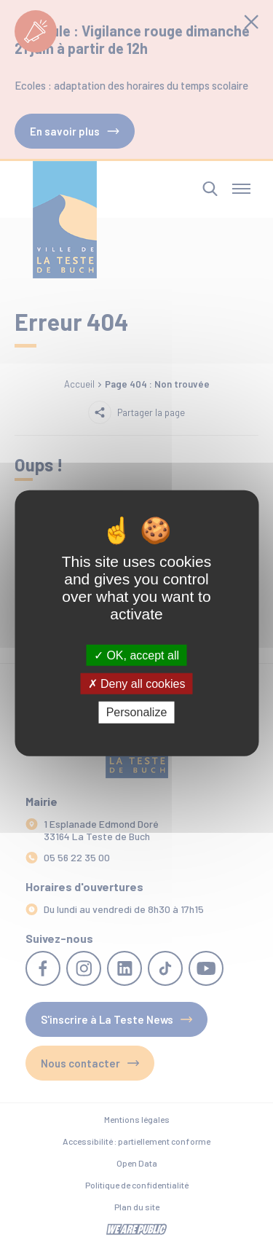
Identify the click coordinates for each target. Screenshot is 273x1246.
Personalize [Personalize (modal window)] (136, 712)
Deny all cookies (137, 684)
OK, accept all (136, 655)
